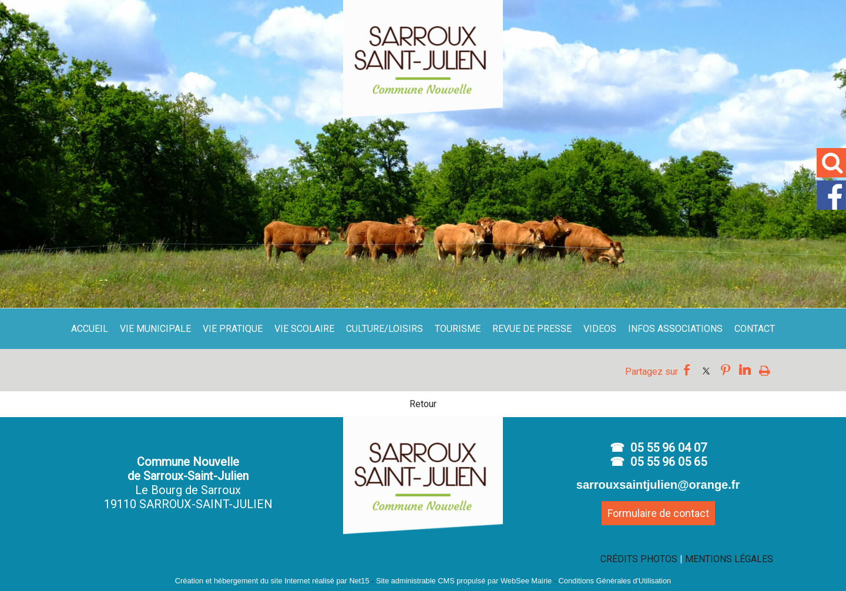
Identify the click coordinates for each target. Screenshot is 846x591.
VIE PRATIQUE (233, 328)
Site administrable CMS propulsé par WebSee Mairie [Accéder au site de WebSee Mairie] (464, 580)
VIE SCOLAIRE (304, 328)
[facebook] (831, 207)
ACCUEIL (89, 328)
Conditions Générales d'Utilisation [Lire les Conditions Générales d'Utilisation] (615, 580)
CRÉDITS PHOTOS (638, 559)
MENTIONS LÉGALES (729, 559)
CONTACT (754, 328)
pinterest (725, 369)
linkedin (745, 369)
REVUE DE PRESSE (532, 328)
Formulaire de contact (658, 513)
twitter (706, 369)
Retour (423, 403)
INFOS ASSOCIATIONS (675, 328)
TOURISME (458, 328)
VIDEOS (599, 328)
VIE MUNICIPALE (155, 328)
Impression (765, 370)
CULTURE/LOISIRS (384, 328)
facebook (687, 369)
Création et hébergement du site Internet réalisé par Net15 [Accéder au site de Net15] (272, 580)
